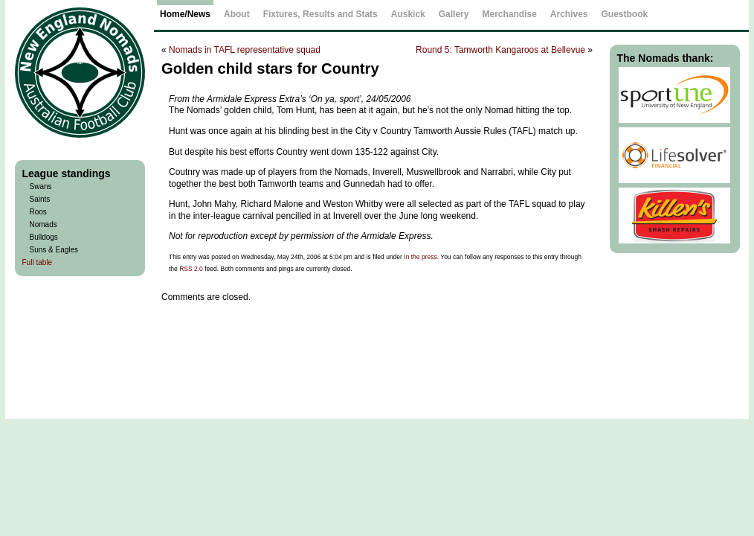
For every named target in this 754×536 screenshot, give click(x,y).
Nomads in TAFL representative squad (244, 50)
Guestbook (625, 14)
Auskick (408, 14)
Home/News (185, 14)
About (237, 14)
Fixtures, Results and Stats (320, 14)
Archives (569, 14)
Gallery (454, 14)
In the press (420, 257)
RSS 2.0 (191, 268)
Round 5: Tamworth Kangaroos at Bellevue (500, 50)
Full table (37, 262)
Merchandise (509, 14)
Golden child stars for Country (270, 68)
